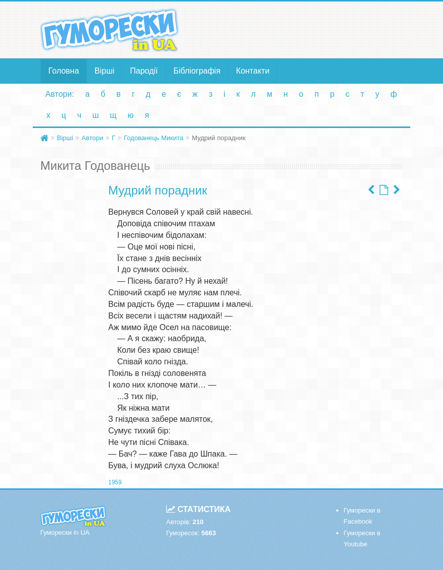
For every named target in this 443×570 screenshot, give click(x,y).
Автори (92, 138)
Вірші (105, 71)
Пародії (144, 71)
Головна (63, 71)
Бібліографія (197, 71)
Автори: (59, 94)
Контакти (253, 71)
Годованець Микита (153, 138)
